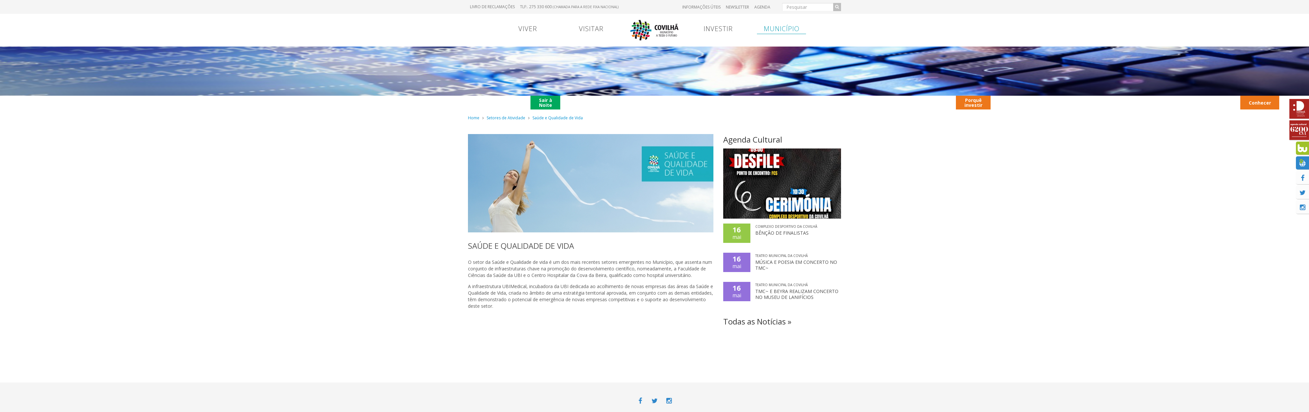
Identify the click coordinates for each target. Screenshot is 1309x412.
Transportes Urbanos (1217, 102)
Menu (575, 102)
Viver (527, 28)
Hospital (818, 102)
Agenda (762, 7)
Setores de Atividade (506, 118)
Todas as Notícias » (757, 321)
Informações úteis (701, 7)
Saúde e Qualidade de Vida (557, 118)
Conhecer (1260, 103)
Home (473, 118)
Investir (718, 28)
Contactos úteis (1011, 102)
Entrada (783, 102)
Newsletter (737, 7)
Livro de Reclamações (492, 7)
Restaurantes (1098, 102)
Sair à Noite (545, 102)
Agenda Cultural (752, 139)
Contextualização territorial (899, 102)
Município (781, 28)
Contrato (608, 102)
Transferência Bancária (741, 102)
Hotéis (1179, 102)
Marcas (699, 102)
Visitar (591, 28)
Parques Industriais (1143, 102)
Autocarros (1052, 102)
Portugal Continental (509, 102)
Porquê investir (973, 102)
